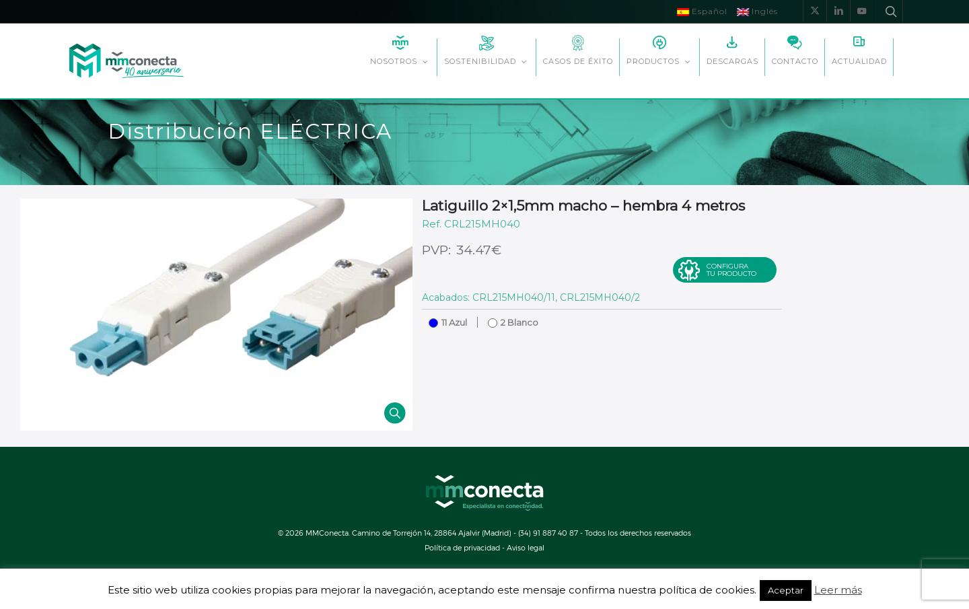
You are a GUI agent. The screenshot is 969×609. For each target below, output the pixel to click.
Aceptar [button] (785, 590)
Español (702, 11)
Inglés (757, 11)
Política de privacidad (462, 547)
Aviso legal (525, 547)
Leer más (838, 590)
